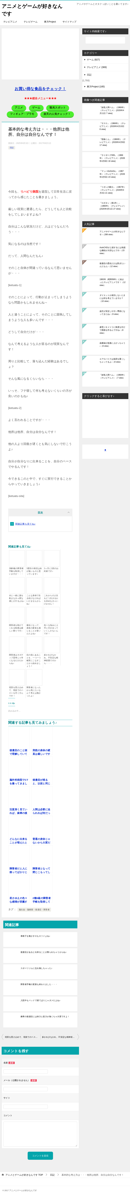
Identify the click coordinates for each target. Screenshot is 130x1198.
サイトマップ (69, 21)
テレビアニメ (10, 21)
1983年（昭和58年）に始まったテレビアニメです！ (112, 282)
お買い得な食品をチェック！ (40, 88)
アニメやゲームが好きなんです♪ (112, 232)
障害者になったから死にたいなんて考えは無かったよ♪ (33, 691)
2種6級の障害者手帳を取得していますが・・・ (16, 571)
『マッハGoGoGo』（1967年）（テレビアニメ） (112, 174)
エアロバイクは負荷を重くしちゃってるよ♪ (112, 360)
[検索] (105, 40)
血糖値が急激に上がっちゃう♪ (112, 344)
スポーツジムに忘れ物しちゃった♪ (36, 968)
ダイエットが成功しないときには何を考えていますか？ (112, 298)
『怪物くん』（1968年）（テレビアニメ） (113, 142)
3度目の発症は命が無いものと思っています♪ (34, 571)
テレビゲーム (31, 21)
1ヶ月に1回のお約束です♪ (51, 569)
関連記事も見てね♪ (25, 523)
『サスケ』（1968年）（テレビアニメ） (113, 126)
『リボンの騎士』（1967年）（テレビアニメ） (113, 190)
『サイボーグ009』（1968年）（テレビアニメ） (112, 158)
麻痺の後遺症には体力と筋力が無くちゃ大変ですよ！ (45, 1016)
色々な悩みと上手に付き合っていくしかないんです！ (51, 629)
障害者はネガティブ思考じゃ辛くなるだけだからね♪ (16, 658)
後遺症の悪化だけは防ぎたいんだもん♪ (112, 264)
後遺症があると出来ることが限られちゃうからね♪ (43, 952)
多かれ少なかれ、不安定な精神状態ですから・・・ (51, 658)
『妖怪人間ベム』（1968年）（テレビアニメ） (113, 110)
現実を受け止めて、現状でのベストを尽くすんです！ (16, 691)
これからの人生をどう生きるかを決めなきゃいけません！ (51, 599)
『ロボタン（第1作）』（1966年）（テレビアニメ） (113, 206)
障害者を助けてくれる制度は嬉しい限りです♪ (16, 628)
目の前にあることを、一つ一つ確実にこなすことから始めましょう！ (33, 660)
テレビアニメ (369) (97, 67)
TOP (24, 1174)
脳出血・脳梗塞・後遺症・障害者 (34, 909)
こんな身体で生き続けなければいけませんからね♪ (33, 599)
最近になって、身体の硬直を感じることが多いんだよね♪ (33, 629)
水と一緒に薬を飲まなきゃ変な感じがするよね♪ (16, 598)
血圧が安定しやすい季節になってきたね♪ (112, 312)
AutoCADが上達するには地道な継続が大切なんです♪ (113, 250)
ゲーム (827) (93, 59)
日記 (12, 147)
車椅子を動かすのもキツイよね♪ (35, 936)
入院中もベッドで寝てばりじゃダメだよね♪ (40, 1000)
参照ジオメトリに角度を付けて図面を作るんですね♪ (112, 330)
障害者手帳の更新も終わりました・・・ (39, 984)
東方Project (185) (96, 86)
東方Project (50, 21)
